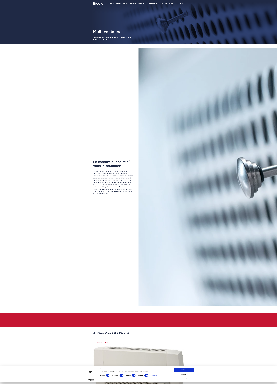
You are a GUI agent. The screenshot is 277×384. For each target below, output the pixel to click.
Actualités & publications (153, 3)
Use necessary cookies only (184, 380)
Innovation (125, 3)
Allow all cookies (184, 371)
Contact (171, 3)
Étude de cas (141, 3)
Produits (111, 3)
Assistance (164, 3)
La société (133, 3)
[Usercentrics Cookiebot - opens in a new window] (90, 381)
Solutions (118, 3)
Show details (154, 377)
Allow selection (184, 375)
